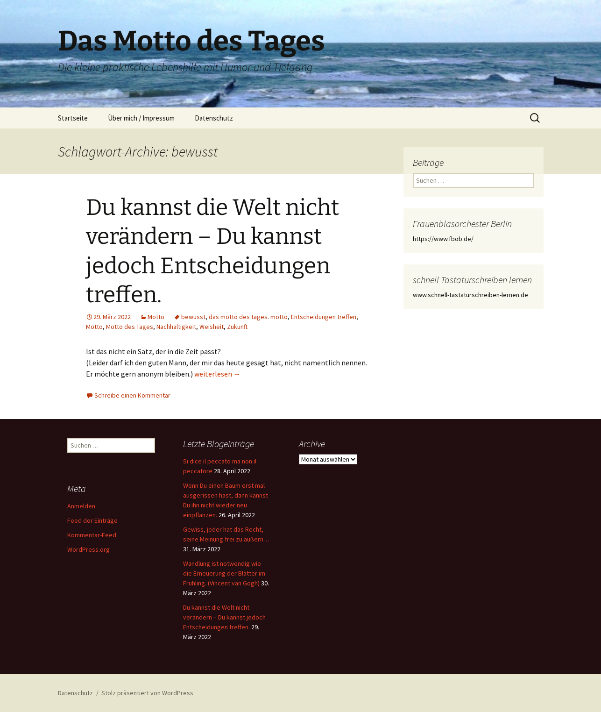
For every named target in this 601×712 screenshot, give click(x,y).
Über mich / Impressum (141, 118)
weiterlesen (217, 373)
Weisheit (211, 326)
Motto (156, 317)
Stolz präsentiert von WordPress (147, 693)
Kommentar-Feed (91, 535)
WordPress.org (88, 549)
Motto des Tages (129, 326)
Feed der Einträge (92, 520)
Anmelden (81, 506)
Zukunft (237, 326)
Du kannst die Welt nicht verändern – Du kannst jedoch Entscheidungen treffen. (224, 617)
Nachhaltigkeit (176, 326)
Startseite (73, 118)
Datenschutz (214, 118)
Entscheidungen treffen (323, 317)
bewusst (193, 317)
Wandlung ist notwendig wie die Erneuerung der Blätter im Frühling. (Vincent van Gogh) (224, 573)
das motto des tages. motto (248, 317)
